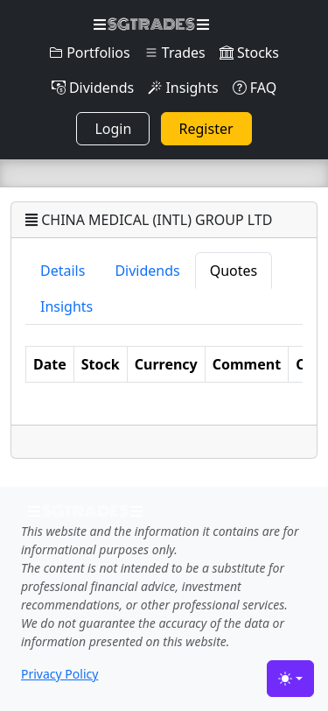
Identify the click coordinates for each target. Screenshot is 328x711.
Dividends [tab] (147, 270)
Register (206, 128)
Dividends (93, 87)
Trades (175, 52)
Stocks (249, 52)
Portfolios (89, 52)
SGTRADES (151, 24)
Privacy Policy (59, 673)
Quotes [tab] (234, 270)
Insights (183, 87)
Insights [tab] (66, 306)
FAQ (255, 87)
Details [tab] (62, 270)
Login (112, 128)
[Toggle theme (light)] (290, 678)
